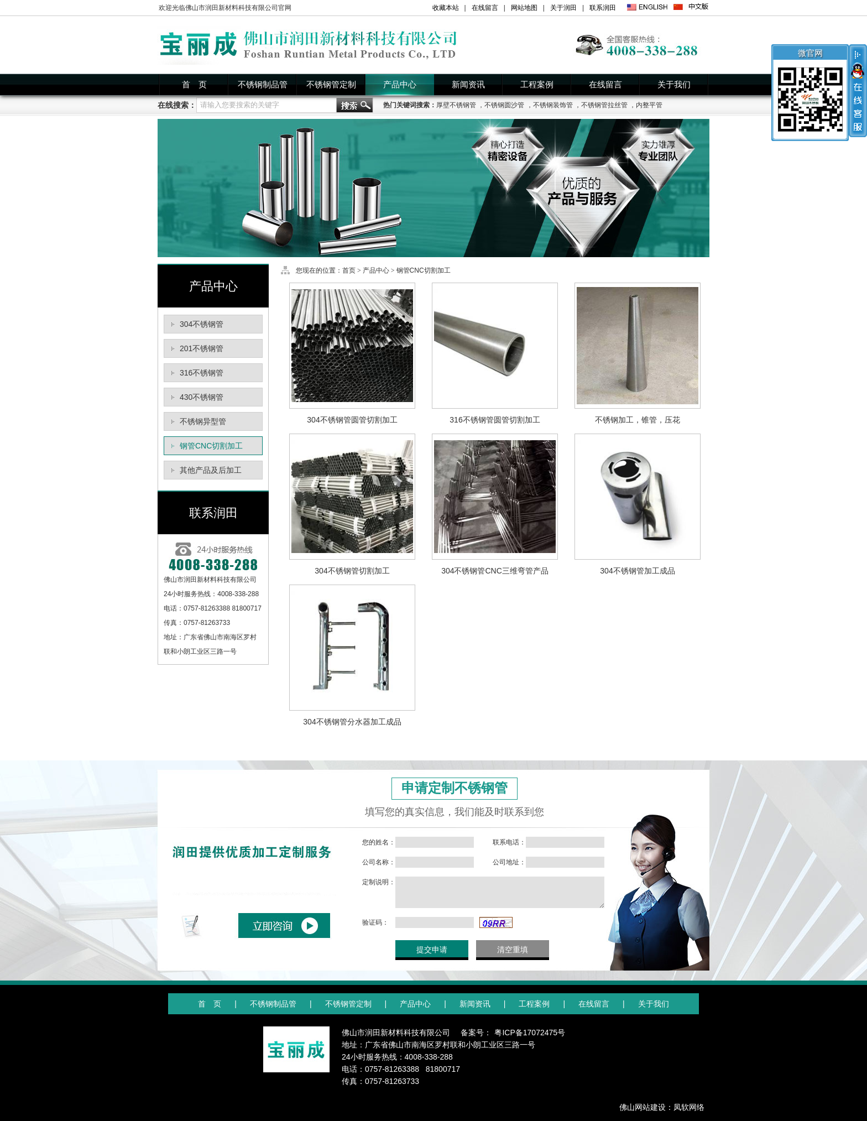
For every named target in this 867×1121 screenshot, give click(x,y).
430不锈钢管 (201, 397)
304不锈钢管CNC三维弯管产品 (495, 570)
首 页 (194, 84)
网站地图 (524, 8)
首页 (349, 270)
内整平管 (649, 105)
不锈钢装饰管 (553, 105)
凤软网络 (688, 1107)
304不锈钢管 (201, 324)
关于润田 (563, 8)
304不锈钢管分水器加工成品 (352, 721)
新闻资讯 (468, 84)
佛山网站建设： (646, 1107)
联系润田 (602, 8)
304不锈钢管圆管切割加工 (352, 419)
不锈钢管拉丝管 (604, 105)
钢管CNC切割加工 (211, 445)
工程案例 (536, 84)
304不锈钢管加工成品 (637, 570)
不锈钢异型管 (203, 421)
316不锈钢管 (201, 372)
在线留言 (485, 8)
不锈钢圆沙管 (504, 105)
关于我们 (674, 84)
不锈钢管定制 (331, 84)
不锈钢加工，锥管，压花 (637, 419)
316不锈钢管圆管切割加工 (495, 419)
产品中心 (399, 84)
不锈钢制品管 (263, 84)
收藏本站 (445, 8)
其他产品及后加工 (211, 470)
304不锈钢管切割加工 (352, 570)
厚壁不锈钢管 (456, 105)
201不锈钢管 (201, 348)
